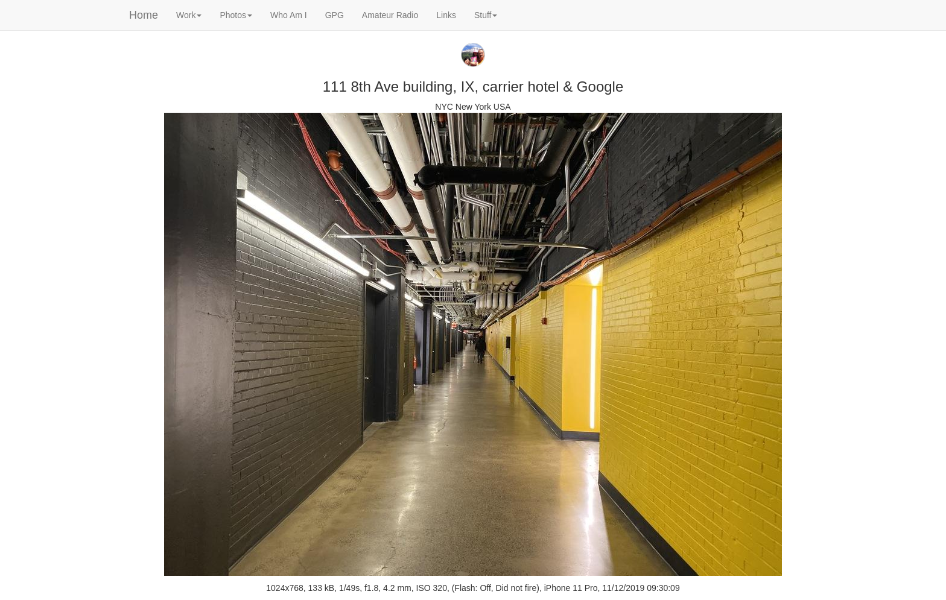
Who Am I (288, 15)
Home (143, 15)
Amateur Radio (390, 15)
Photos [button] (236, 15)
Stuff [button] (486, 15)
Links (446, 15)
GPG (334, 15)
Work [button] (189, 15)
